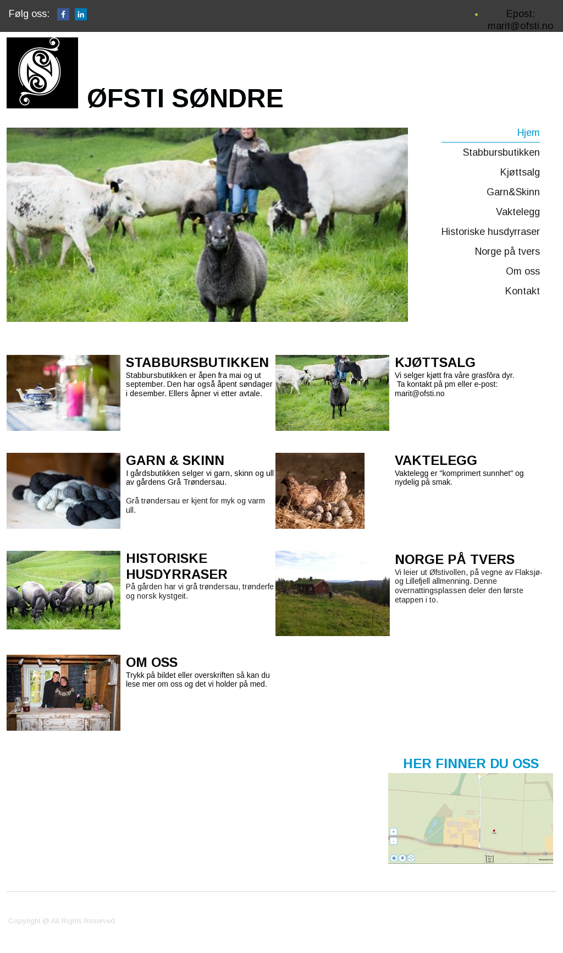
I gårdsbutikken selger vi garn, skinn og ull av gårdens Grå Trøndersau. (200, 478)
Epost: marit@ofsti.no (520, 19)
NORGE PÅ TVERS (455, 559)
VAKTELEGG (436, 460)
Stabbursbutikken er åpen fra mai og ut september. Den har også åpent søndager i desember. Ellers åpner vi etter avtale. (199, 384)
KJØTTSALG (435, 362)
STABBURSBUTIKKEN (197, 362)
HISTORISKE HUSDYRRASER (177, 566)
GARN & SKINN (175, 460)
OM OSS (152, 662)
